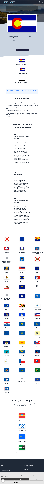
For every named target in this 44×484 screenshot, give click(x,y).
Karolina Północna (37, 289)
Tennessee (37, 364)
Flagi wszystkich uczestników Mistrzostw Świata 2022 (32, 468)
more (36, 479)
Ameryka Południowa (5, 470)
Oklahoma (6, 355)
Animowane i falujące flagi (22, 73)
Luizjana (37, 300)
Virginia (6, 383)
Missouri (7, 327)
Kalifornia (7, 290)
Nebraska (37, 327)
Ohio (37, 346)
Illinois (6, 281)
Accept (22, 479)
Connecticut (22, 252)
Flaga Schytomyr (22, 420)
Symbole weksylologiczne (28, 465)
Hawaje (22, 272)
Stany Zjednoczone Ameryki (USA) (30, 37)
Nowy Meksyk (22, 346)
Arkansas (7, 252)
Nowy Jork (6, 346)
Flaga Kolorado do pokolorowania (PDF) (22, 82)
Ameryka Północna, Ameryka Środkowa (9, 467)
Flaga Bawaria (22, 430)
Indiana (22, 281)
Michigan (7, 318)
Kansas (22, 290)
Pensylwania (37, 355)
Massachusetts (37, 309)
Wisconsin (37, 383)
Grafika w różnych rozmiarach (22, 64)
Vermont (22, 374)
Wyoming (7, 392)
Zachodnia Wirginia (22, 381)
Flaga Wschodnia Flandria (22, 452)
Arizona (37, 243)
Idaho (37, 272)
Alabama (7, 243)
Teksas (22, 364)
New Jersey (37, 337)
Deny (7, 479)
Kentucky (22, 300)
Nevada (6, 337)
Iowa (37, 281)
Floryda (37, 263)
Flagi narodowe (5, 462)
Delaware (22, 263)
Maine (6, 309)
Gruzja (6, 272)
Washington (37, 374)
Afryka (2, 465)
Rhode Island (7, 364)
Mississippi (37, 318)
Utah (7, 374)
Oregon (22, 355)
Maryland (22, 309)
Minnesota (22, 318)
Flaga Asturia (22, 441)
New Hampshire (22, 337)
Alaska (22, 243)
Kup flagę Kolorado (22, 49)
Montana (22, 327)
